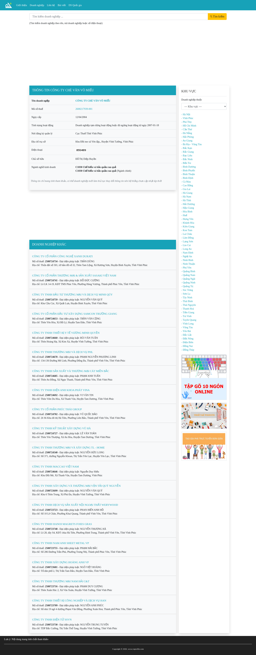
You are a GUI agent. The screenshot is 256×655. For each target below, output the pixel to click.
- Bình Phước (188, 170)
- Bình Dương (188, 166)
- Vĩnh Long (187, 323)
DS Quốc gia (75, 5)
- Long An (186, 249)
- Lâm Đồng (187, 237)
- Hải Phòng (187, 137)
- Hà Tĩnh (186, 200)
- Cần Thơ (186, 129)
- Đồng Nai (187, 346)
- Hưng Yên (187, 219)
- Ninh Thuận (188, 264)
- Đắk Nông (187, 338)
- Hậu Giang (187, 208)
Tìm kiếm (217, 16)
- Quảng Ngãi (188, 279)
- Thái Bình (187, 301)
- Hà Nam (186, 196)
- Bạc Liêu (186, 155)
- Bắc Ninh (187, 159)
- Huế (184, 215)
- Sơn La (185, 293)
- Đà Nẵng (186, 133)
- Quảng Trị (187, 286)
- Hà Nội (185, 114)
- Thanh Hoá (187, 308)
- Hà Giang (186, 193)
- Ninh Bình (187, 260)
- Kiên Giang (187, 226)
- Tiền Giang (187, 312)
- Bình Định (187, 178)
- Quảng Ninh (188, 282)
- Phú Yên (186, 267)
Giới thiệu (21, 5)
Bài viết (62, 5)
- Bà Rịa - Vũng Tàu (191, 144)
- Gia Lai (185, 189)
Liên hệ (51, 5)
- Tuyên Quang (188, 320)
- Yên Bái (186, 331)
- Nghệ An (186, 256)
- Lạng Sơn (187, 241)
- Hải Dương (188, 204)
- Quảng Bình (188, 271)
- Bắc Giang (187, 151)
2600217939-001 (84, 109)
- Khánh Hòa (187, 222)
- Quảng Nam (188, 275)
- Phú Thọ (186, 122)
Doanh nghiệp (37, 5)
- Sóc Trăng (187, 290)
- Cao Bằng (187, 185)
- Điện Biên (187, 342)
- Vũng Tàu (187, 327)
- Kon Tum (186, 230)
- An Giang (186, 140)
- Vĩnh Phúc (187, 118)
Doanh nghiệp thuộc (191, 99)
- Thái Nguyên (188, 305)
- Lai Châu (186, 234)
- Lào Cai (186, 245)
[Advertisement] (128, 59)
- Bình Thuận (188, 174)
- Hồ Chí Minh (188, 125)
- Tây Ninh (186, 297)
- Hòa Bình (186, 211)
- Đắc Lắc (186, 335)
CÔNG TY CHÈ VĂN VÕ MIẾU (93, 100)
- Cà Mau (186, 181)
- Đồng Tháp (187, 349)
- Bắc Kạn (186, 148)
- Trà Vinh (186, 316)
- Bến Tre (186, 163)
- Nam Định (187, 252)
